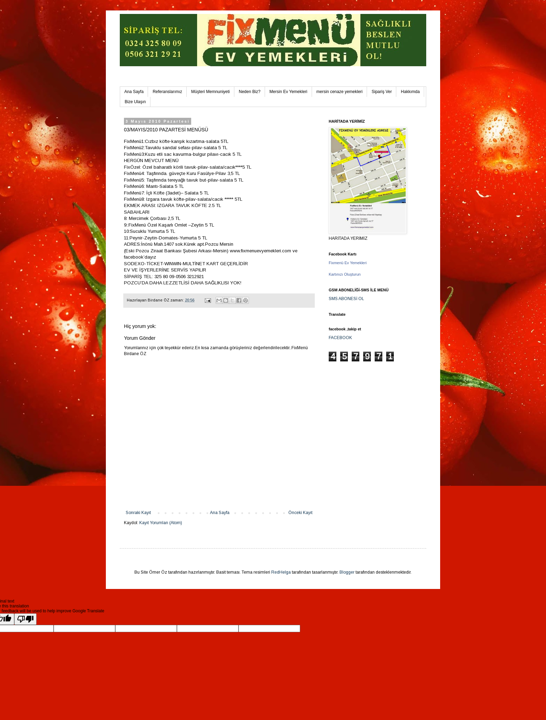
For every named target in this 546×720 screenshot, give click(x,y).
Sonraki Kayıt (138, 512)
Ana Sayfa (133, 91)
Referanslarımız (167, 91)
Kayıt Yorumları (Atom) (160, 522)
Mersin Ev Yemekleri (288, 91)
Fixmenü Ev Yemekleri (348, 263)
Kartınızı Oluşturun (345, 274)
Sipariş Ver (382, 91)
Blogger (347, 572)
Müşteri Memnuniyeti (210, 91)
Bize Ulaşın (135, 101)
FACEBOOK (340, 337)
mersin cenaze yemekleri (340, 91)
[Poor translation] (25, 619)
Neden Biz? (249, 91)
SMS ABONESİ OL (346, 298)
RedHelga (281, 572)
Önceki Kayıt (300, 512)
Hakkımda (410, 91)
